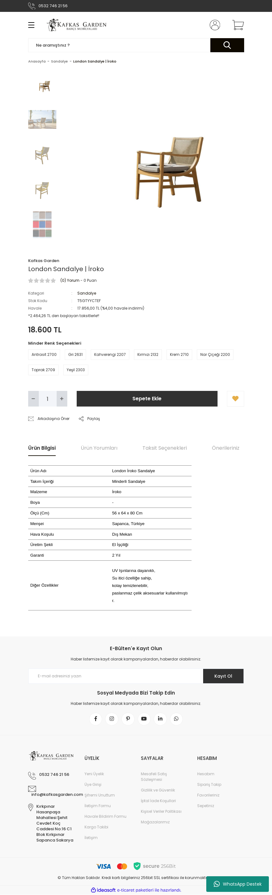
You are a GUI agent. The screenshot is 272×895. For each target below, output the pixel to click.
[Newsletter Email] (136, 676)
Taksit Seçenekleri (164, 448)
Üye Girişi (93, 784)
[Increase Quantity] (62, 399)
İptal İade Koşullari (158, 801)
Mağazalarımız (155, 822)
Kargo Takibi (96, 827)
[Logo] (77, 25)
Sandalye (86, 293)
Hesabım (205, 774)
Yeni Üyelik (94, 774)
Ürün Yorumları (99, 448)
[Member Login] (213, 25)
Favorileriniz (208, 795)
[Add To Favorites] (235, 399)
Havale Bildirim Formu (105, 816)
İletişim (91, 838)
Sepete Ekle (147, 398)
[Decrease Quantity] (33, 399)
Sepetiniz (205, 806)
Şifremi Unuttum (100, 795)
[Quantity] (48, 399)
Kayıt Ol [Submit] (223, 676)
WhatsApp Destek (238, 884)
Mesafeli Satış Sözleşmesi (154, 776)
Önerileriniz (225, 448)
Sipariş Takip (209, 784)
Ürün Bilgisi (42, 448)
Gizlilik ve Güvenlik (158, 790)
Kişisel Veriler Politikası (161, 811)
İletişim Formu (98, 806)
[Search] (136, 45)
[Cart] (236, 25)
